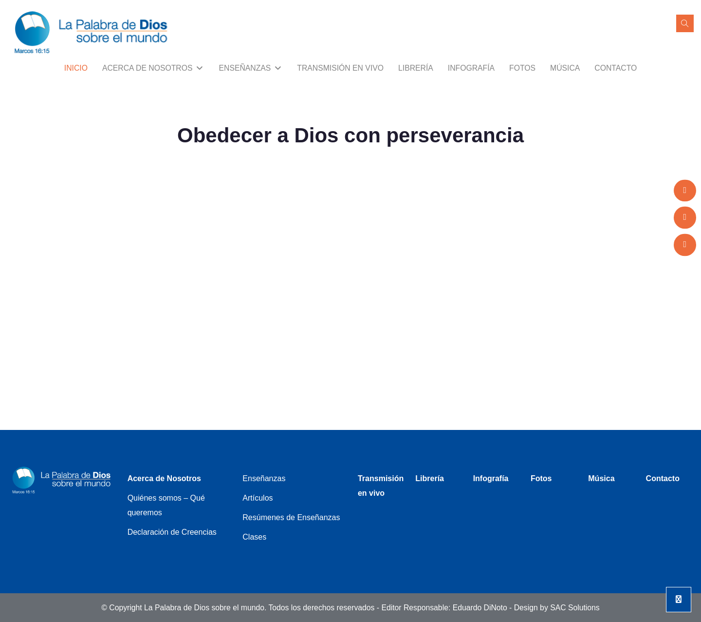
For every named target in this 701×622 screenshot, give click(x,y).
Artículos (257, 498)
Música (565, 68)
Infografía (471, 68)
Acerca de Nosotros (153, 68)
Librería (415, 68)
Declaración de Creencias (172, 532)
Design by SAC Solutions (557, 607)
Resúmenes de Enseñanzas (291, 517)
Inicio (76, 68)
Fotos (522, 68)
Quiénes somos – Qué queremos (166, 505)
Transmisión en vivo (340, 68)
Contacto (615, 68)
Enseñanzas (251, 68)
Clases (254, 537)
